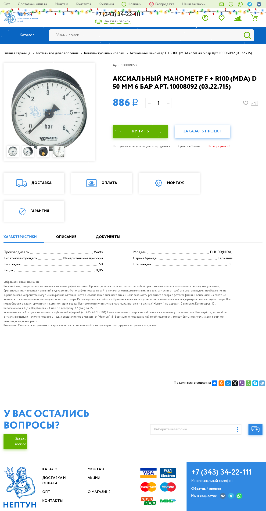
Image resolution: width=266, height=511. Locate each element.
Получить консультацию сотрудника (141, 146)
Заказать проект (202, 131)
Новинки (135, 4)
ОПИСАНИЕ (66, 237)
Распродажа (165, 4)
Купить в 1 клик (189, 146)
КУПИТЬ (140, 131)
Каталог (50, 469)
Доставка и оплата (33, 4)
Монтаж (62, 4)
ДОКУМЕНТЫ (108, 237)
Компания (107, 4)
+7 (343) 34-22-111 (117, 15)
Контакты (84, 4)
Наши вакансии (193, 4)
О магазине (99, 492)
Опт (7, 4)
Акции (94, 478)
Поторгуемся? (219, 146)
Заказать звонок (117, 21)
